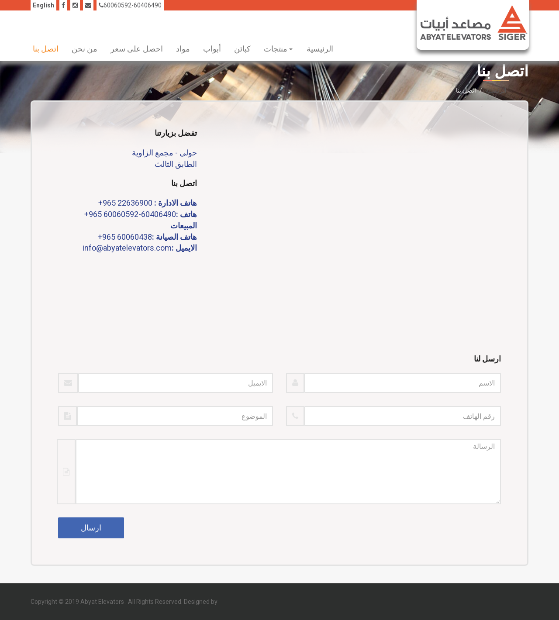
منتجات (278, 48)
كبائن (242, 48)
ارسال (91, 527)
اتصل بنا (46, 48)
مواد (183, 48)
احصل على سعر (136, 48)
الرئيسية (320, 48)
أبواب (212, 48)
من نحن (84, 48)
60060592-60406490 (130, 5)
